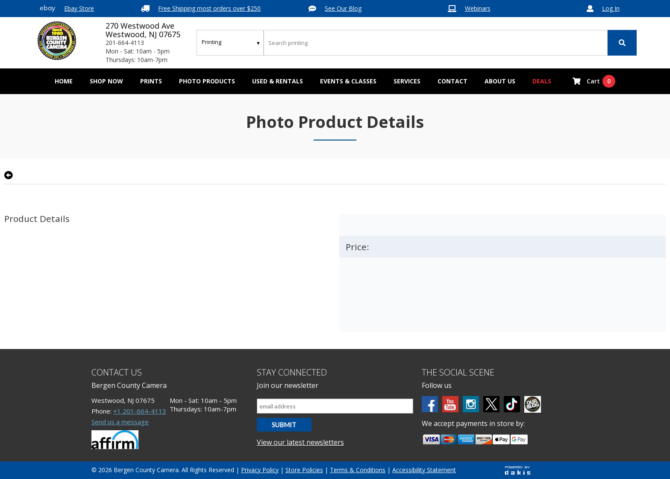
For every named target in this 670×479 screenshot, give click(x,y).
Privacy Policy (260, 470)
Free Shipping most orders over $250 (209, 8)
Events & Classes (348, 81)
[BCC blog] (532, 404)
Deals (541, 81)
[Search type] (231, 42)
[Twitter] (491, 404)
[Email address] (335, 406)
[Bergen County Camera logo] (57, 40)
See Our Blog (343, 8)
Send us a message (120, 421)
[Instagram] (471, 404)
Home (64, 81)
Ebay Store (79, 8)
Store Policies (304, 470)
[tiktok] (512, 404)
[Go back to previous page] (8, 175)
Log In (611, 8)
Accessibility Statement (424, 470)
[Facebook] (430, 404)
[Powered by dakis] (517, 470)
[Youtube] (450, 404)
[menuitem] (106, 81)
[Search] (622, 43)
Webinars (478, 8)
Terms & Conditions (357, 470)
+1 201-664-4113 (139, 411)
